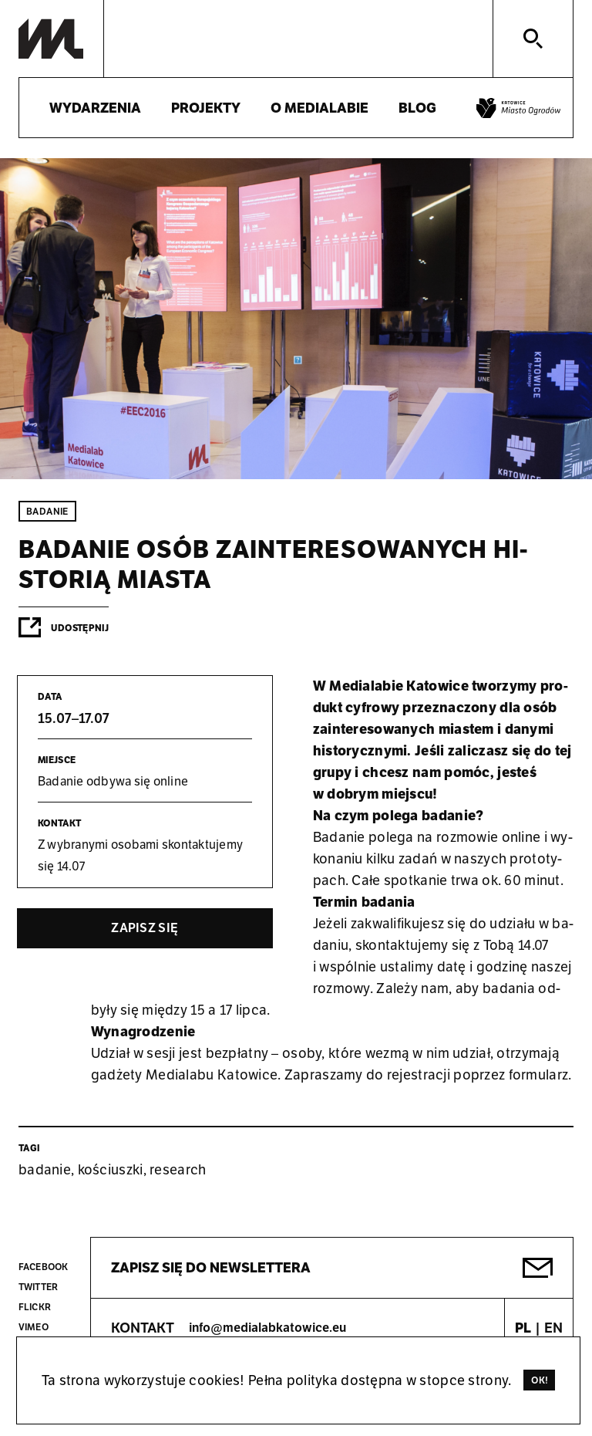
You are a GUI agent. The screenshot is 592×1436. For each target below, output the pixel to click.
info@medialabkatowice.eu (267, 1327)
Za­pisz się (144, 928)
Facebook (43, 1266)
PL (523, 1327)
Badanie (47, 511)
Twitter (38, 1286)
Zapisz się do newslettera (211, 1267)
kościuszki (110, 1169)
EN (553, 1327)
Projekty (205, 108)
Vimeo (33, 1327)
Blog (417, 108)
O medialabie (319, 108)
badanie (44, 1169)
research (178, 1169)
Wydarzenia (95, 108)
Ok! (539, 1380)
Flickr (34, 1307)
